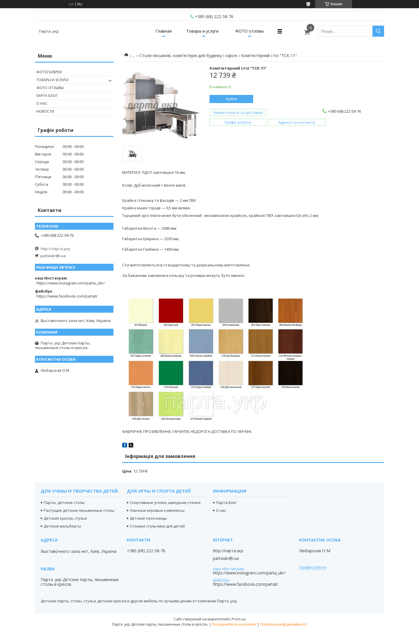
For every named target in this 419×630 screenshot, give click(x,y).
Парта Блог (47, 95)
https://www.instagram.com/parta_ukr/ (70, 283)
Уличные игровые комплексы (157, 510)
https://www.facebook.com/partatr (66, 296)
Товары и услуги (202, 31)
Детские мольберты (62, 526)
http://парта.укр (55, 248)
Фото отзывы (50, 87)
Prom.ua (239, 619)
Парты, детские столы (64, 502)
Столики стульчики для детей (157, 526)
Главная (163, 31)
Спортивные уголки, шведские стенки (165, 502)
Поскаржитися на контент (234, 624)
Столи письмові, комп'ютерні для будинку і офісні (188, 55)
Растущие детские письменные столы (79, 510)
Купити (231, 99)
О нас (41, 103)
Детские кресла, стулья (65, 518)
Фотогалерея (49, 72)
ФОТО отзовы (249, 31)
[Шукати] (378, 31)
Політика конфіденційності (283, 624)
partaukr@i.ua (53, 255)
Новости (45, 111)
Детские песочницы (148, 518)
